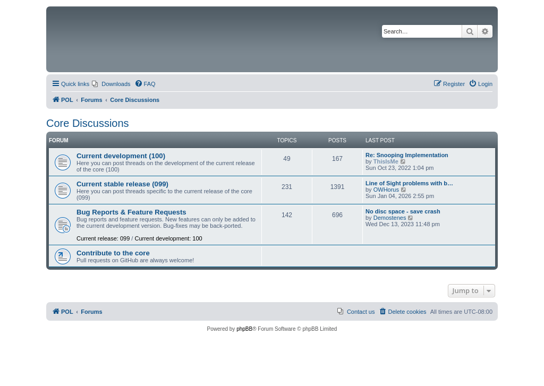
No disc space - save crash (403, 211)
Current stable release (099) (122, 184)
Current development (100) (120, 156)
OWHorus (386, 189)
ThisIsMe (385, 161)
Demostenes (389, 218)
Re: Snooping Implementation (407, 155)
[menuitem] (111, 84)
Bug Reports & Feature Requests (131, 212)
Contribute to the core (113, 253)
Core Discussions (87, 123)
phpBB (244, 329)
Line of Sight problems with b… (409, 183)
